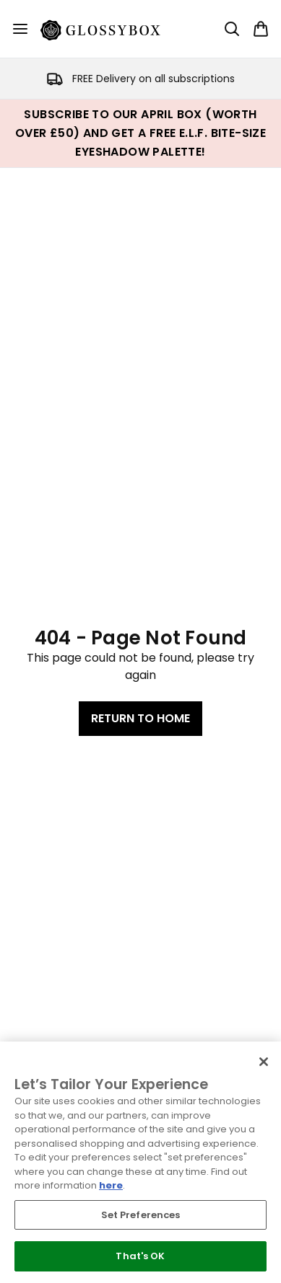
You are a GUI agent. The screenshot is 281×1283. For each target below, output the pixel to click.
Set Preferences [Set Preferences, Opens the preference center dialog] (141, 1215)
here (111, 1185)
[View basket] (260, 28)
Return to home (140, 718)
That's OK (140, 1256)
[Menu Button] (20, 28)
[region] (140, 1162)
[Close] (264, 1062)
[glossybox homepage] (109, 28)
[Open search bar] (232, 28)
